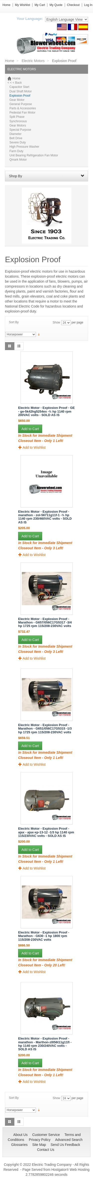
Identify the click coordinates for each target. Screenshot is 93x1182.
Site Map (39, 1145)
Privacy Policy (39, 1140)
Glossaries (19, 1145)
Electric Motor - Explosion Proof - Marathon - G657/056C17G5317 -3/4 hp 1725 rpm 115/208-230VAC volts (45, 622)
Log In (88, 5)
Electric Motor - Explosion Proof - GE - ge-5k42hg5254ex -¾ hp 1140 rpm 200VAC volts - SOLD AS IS (46, 411)
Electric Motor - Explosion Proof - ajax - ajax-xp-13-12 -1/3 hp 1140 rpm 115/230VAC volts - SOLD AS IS (46, 832)
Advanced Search (69, 1140)
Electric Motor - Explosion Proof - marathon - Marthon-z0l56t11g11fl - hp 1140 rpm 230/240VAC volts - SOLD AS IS (44, 1044)
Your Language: (30, 19)
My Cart (39, 5)
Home (6, 5)
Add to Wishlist (32, 447)
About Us (20, 1135)
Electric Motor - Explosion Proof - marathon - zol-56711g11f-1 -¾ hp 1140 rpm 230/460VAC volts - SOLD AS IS (45, 517)
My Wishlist (22, 5)
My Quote (56, 5)
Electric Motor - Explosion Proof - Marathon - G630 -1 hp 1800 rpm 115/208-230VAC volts (43, 936)
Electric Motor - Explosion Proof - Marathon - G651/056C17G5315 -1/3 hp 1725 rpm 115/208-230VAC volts (45, 728)
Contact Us (45, 1150)
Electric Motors (33, 61)
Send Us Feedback (65, 1145)
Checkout (73, 5)
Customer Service (46, 1135)
